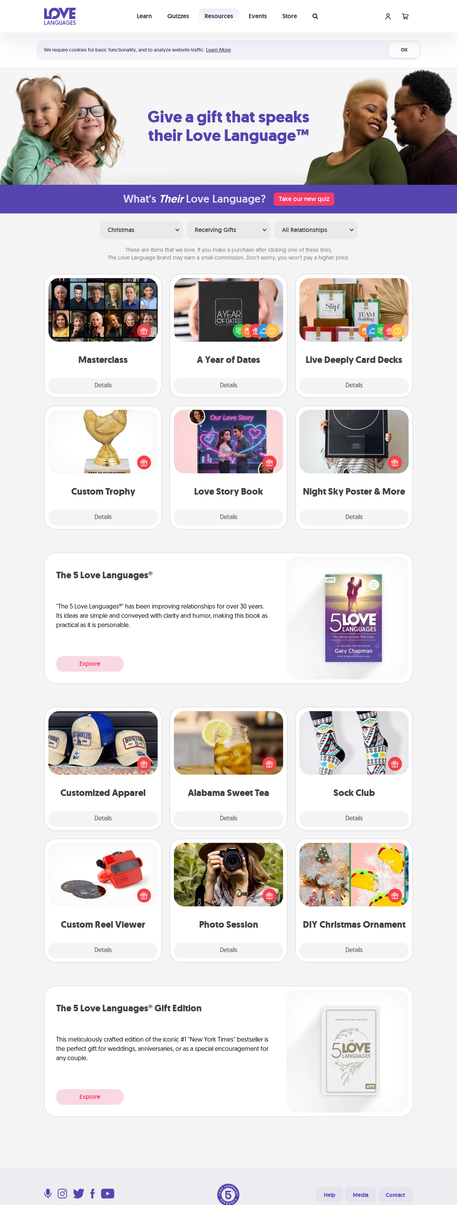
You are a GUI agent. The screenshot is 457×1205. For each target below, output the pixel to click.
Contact (395, 1194)
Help (329, 1194)
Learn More (218, 49)
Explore (89, 664)
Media (360, 1194)
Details (103, 386)
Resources (218, 16)
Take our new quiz (304, 199)
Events (258, 16)
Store (289, 16)
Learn (144, 16)
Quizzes (178, 16)
